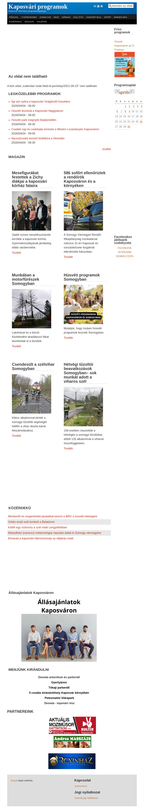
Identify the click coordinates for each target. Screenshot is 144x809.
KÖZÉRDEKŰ (15, 21)
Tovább (16, 252)
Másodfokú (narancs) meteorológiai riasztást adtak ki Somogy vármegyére (54, 532)
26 (141, 121)
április (124, 92)
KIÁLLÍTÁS (78, 17)
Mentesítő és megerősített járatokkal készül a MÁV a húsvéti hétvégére (52, 516)
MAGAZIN (29, 21)
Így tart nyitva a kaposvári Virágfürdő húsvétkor (40, 101)
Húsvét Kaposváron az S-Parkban (124, 45)
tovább (106, 149)
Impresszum (81, 786)
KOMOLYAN (45, 17)
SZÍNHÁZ (66, 17)
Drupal (14, 780)
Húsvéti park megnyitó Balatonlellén (33, 120)
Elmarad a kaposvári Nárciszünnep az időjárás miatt (40, 538)
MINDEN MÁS (120, 17)
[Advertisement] (59, 48)
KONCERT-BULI (93, 17)
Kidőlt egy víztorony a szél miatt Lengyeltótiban (37, 527)
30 (128, 126)
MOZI (56, 17)
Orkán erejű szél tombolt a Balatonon (31, 521)
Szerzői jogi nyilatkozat (86, 798)
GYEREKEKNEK (29, 17)
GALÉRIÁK (42, 21)
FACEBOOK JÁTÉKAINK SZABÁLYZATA (124, 252)
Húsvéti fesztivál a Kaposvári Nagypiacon (37, 110)
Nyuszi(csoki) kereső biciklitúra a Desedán (38, 138)
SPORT (107, 17)
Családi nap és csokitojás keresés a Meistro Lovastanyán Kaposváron (55, 129)
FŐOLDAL (14, 17)
